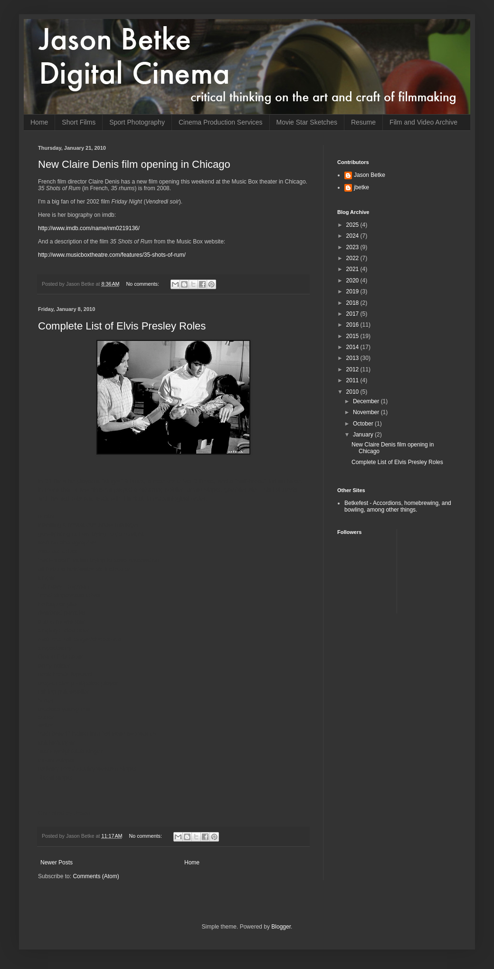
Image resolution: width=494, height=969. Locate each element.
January (364, 434)
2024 (353, 236)
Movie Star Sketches (306, 122)
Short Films (78, 122)
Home (39, 122)
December (367, 401)
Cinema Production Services (221, 122)
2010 (353, 391)
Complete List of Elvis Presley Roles (122, 326)
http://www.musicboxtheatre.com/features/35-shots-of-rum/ (112, 255)
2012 (353, 369)
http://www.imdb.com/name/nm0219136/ (89, 228)
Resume (363, 122)
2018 (353, 303)
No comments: (143, 284)
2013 (353, 358)
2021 (353, 269)
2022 (353, 258)
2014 (353, 347)
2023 (353, 247)
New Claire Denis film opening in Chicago (134, 164)
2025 (353, 225)
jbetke (361, 187)
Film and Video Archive (423, 122)
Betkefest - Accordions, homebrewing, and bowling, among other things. (397, 506)
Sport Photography (137, 122)
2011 (353, 380)
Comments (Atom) (96, 876)
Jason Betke (369, 175)
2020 (353, 280)
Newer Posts (56, 862)
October (364, 423)
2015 (353, 336)
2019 (353, 291)
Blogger (281, 926)
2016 (353, 324)
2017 (353, 313)
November (367, 412)
